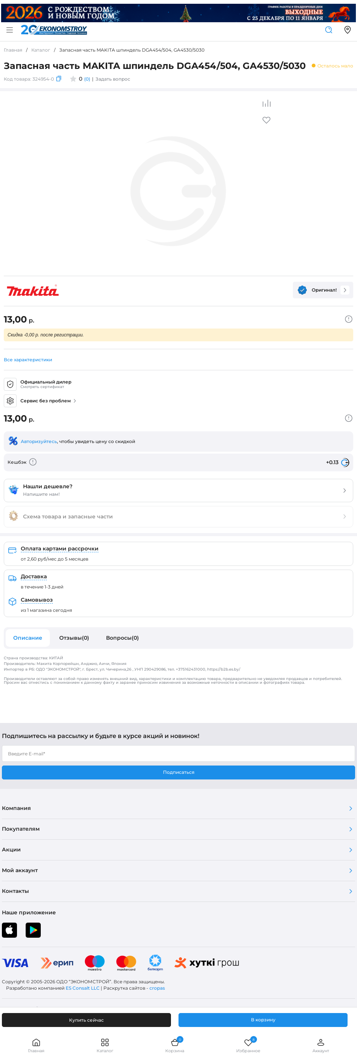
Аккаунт (320, 1045)
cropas (157, 988)
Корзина (174, 1045)
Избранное (248, 1045)
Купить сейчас (86, 1020)
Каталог (105, 1045)
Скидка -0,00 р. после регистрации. (46, 335)
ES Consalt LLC (83, 988)
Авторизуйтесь (39, 441)
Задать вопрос (112, 79)
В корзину (263, 1019)
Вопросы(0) (122, 637)
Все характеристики (28, 359)
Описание (27, 637)
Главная (36, 1045)
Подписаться (178, 772)
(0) (87, 79)
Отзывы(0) (74, 637)
